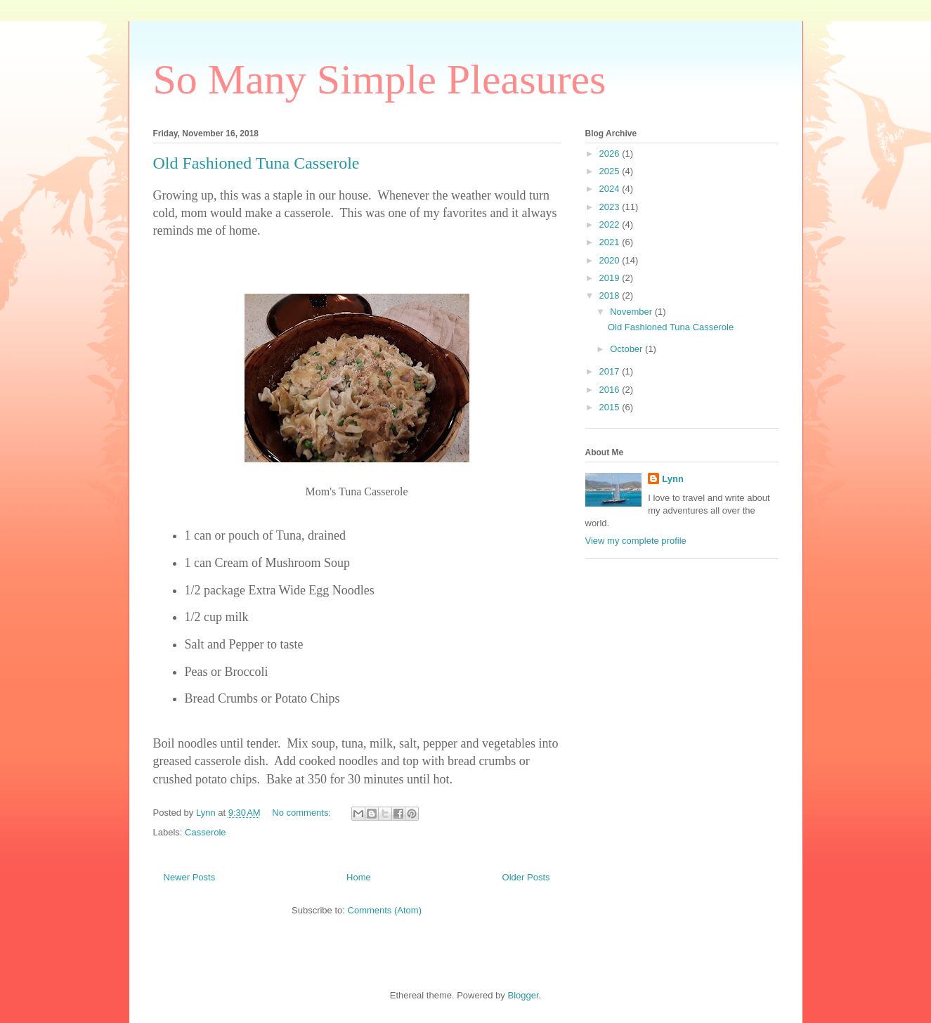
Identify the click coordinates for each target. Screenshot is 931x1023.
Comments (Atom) (385, 910)
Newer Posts (190, 877)
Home (358, 877)
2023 (611, 207)
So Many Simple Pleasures (379, 79)
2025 (611, 171)
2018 (611, 295)
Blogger (522, 995)
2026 (611, 153)
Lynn (673, 479)
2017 (611, 371)
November (632, 311)
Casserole (205, 832)
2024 (611, 188)
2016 (611, 389)
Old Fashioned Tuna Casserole (256, 163)
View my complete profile (635, 540)
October (627, 349)
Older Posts (526, 877)
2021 (611, 242)
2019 (611, 278)
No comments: (302, 812)
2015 (611, 407)
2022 (611, 224)
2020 (611, 260)
